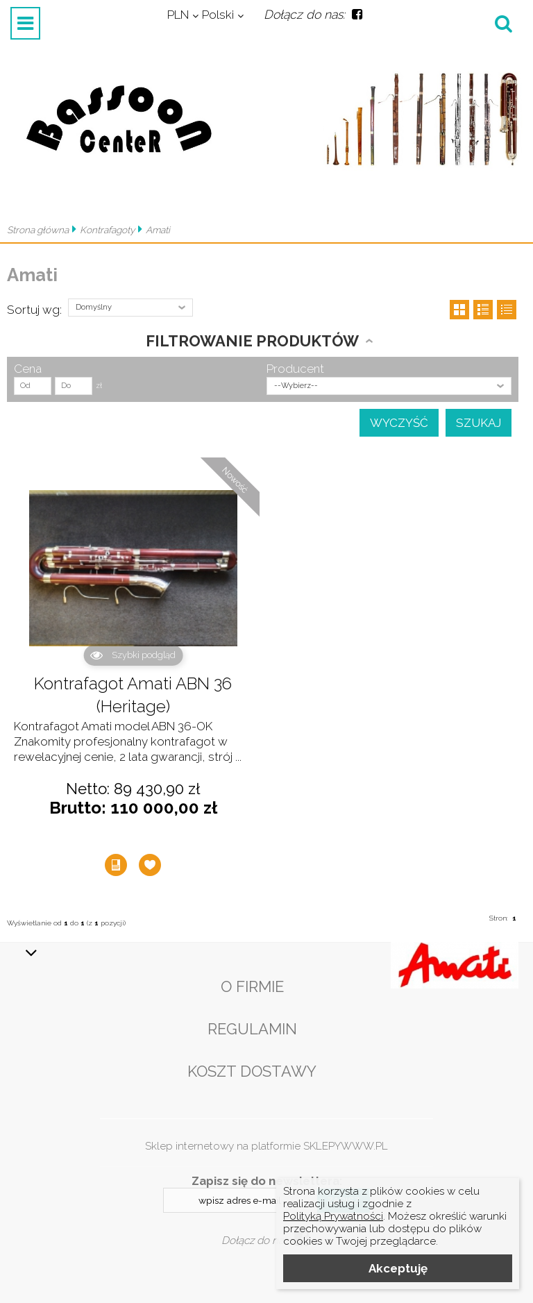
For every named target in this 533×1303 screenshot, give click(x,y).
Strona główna (38, 229)
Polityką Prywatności (333, 1216)
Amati (158, 229)
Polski (218, 15)
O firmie (252, 986)
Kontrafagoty (107, 229)
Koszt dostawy (251, 1071)
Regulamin (252, 1029)
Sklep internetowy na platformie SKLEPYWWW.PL (266, 1146)
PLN (178, 15)
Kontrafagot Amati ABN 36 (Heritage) (133, 695)
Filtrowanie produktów (252, 341)
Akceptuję (398, 1268)
